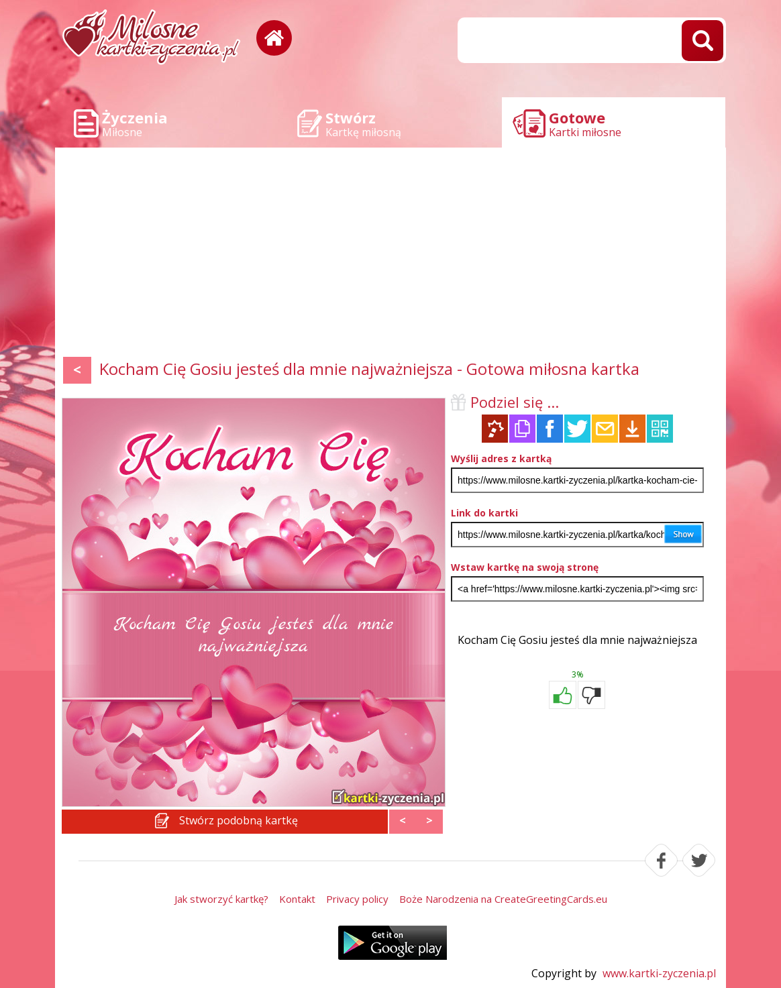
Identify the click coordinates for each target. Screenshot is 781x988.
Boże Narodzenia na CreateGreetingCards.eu (503, 898)
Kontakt (297, 898)
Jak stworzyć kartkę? (221, 898)
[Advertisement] (390, 255)
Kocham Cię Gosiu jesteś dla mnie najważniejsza (577, 640)
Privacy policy (357, 898)
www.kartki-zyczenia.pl (659, 973)
